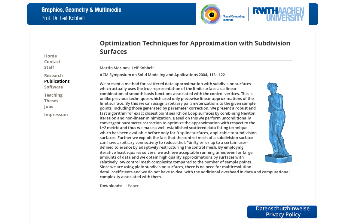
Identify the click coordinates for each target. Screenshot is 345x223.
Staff (49, 67)
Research (53, 75)
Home (50, 56)
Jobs (48, 106)
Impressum (56, 114)
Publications (57, 81)
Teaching (53, 95)
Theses (51, 101)
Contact (52, 61)
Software (53, 87)
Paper (133, 185)
